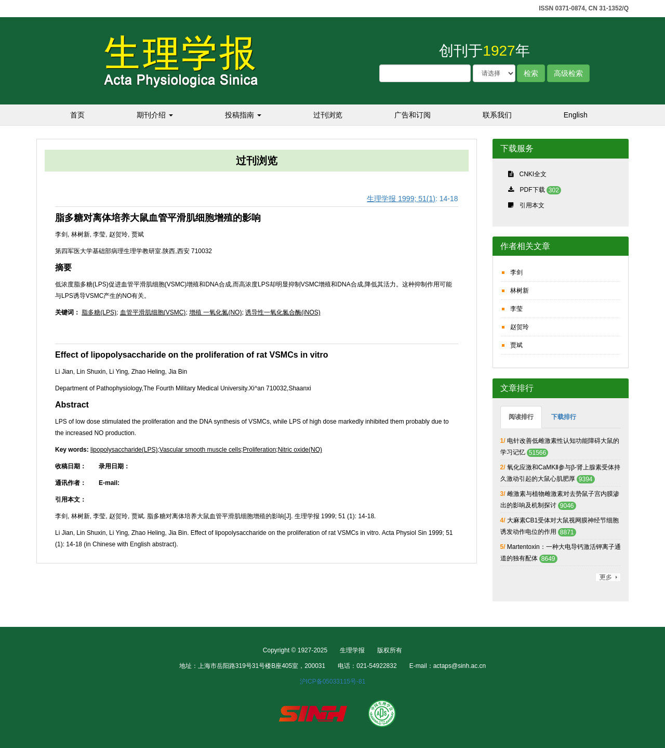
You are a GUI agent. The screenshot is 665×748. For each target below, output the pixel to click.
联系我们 (497, 115)
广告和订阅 (412, 115)
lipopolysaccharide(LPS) (123, 449)
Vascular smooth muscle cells (200, 449)
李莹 (516, 308)
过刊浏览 (327, 115)
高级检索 (568, 73)
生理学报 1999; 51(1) (401, 198)
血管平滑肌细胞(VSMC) (153, 312)
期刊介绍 (155, 115)
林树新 (519, 290)
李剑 (516, 272)
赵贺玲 (519, 327)
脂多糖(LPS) (99, 312)
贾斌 (516, 345)
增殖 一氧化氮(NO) (215, 312)
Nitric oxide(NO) (300, 449)
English (576, 115)
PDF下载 (532, 189)
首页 (77, 115)
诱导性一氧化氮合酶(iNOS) (283, 312)
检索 (531, 73)
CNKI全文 (533, 174)
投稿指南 (243, 115)
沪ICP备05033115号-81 (333, 681)
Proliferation (259, 449)
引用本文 (532, 205)
